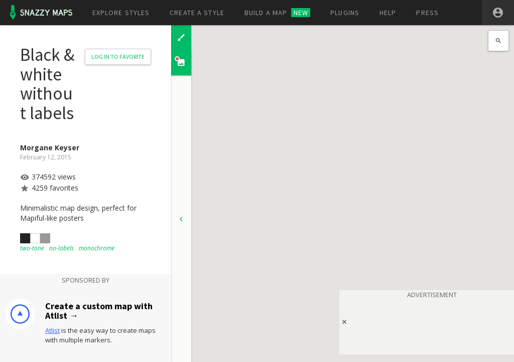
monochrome (96, 248)
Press (427, 12)
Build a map (277, 12)
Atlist (52, 330)
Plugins (344, 12)
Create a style (197, 12)
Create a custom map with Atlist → (99, 311)
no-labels (61, 248)
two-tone (32, 248)
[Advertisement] (431, 325)
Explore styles (121, 12)
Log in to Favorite (118, 56)
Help (387, 12)
